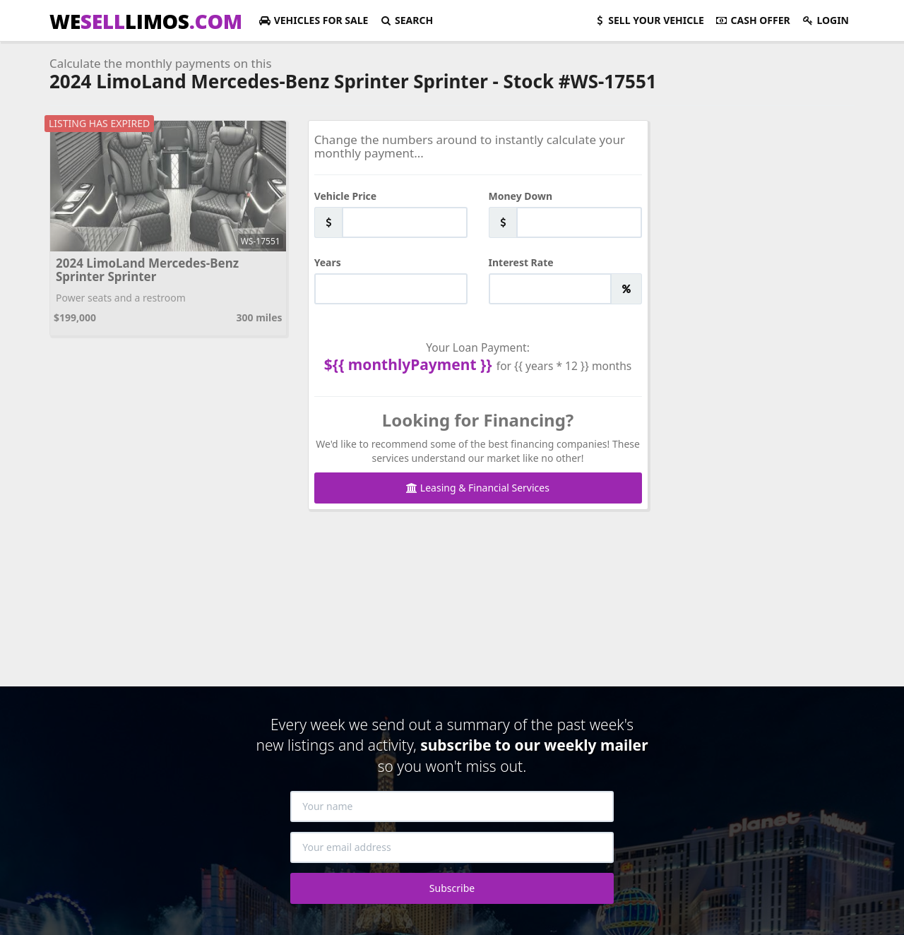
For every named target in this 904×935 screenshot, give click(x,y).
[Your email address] (452, 847)
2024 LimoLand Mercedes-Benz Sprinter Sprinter (147, 270)
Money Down (521, 196)
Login (825, 20)
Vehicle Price (345, 196)
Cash (752, 20)
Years (327, 262)
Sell (648, 20)
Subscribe (452, 888)
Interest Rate (521, 262)
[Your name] (452, 806)
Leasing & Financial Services (477, 487)
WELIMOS (145, 21)
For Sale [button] (313, 20)
